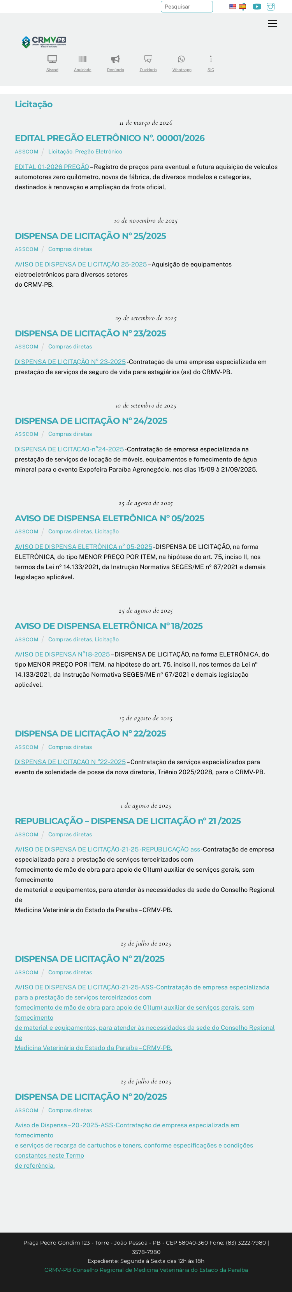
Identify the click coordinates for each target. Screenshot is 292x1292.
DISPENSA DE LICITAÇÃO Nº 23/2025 (90, 333)
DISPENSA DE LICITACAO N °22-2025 (70, 762)
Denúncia (115, 61)
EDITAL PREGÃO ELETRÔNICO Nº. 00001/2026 (110, 137)
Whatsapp (182, 61)
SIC (211, 61)
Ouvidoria (148, 61)
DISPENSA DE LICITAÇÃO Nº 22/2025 (90, 733)
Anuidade (82, 61)
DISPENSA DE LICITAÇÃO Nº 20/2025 (91, 1096)
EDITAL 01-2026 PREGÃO (52, 167)
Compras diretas (70, 249)
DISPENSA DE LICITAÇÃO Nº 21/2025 (89, 958)
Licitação (60, 151)
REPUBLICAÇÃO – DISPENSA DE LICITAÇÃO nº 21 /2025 (128, 820)
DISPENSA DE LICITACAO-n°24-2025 (69, 449)
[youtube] (257, 5)
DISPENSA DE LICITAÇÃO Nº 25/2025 (90, 235)
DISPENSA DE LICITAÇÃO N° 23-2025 (70, 362)
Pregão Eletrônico (98, 151)
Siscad (52, 61)
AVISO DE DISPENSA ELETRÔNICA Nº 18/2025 (109, 625)
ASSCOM (27, 152)
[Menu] (272, 23)
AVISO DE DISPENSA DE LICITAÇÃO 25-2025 (81, 264)
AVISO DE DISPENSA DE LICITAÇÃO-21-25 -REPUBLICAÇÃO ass (108, 849)
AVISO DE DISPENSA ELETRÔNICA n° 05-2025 (83, 546)
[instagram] (271, 5)
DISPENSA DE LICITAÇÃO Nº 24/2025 (91, 420)
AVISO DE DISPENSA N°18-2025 (62, 654)
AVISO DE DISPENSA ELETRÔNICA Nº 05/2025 (109, 518)
